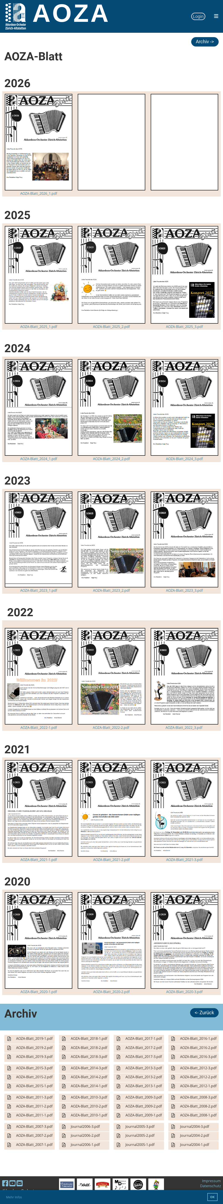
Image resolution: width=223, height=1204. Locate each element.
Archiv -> (205, 41)
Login (198, 16)
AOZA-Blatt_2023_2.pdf (111, 590)
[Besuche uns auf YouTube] (12, 1183)
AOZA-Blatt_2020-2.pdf (111, 991)
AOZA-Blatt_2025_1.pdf (38, 326)
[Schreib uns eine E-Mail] (20, 1183)
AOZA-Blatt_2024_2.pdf (111, 458)
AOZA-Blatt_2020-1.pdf (38, 991)
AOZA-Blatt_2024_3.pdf (184, 458)
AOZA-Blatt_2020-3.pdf (184, 991)
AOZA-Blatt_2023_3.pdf (184, 590)
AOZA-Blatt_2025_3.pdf (184, 326)
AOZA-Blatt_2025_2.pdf (111, 326)
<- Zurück (204, 1012)
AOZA (71, 13)
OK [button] (212, 1197)
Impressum (211, 1180)
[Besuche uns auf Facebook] (5, 1183)
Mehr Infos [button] (14, 1197)
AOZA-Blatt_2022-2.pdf (111, 727)
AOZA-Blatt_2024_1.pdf (38, 458)
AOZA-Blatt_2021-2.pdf (111, 859)
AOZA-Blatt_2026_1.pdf (38, 193)
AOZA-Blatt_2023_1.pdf (38, 590)
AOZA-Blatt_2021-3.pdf (184, 859)
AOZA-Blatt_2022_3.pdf (184, 727)
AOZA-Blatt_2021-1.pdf (38, 859)
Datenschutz (210, 1185)
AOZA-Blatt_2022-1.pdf (38, 727)
